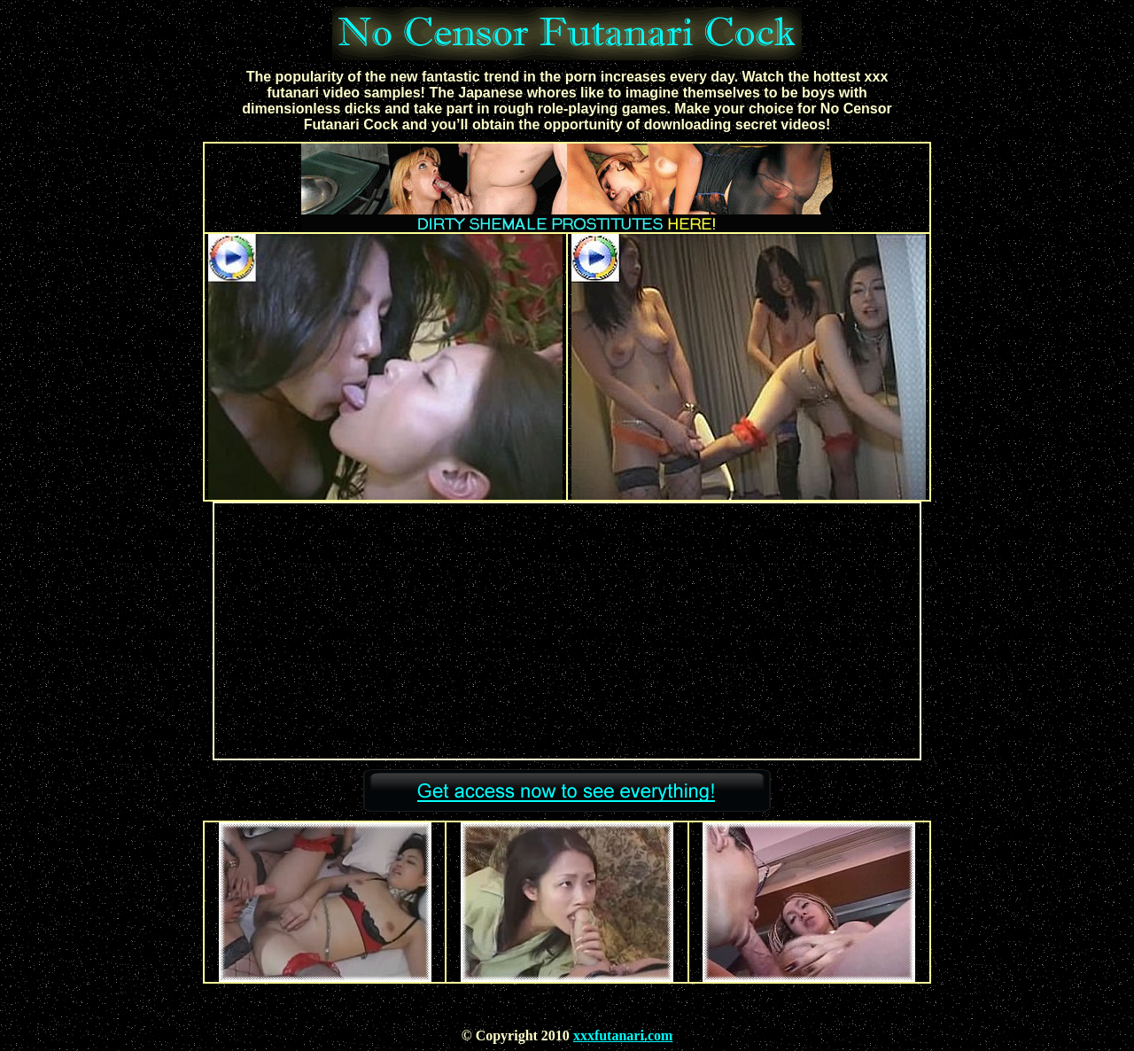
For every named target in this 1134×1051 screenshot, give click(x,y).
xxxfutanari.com (622, 1035)
